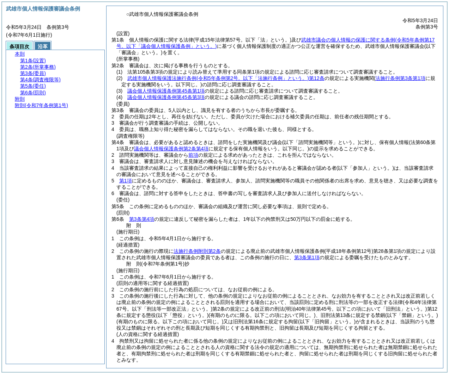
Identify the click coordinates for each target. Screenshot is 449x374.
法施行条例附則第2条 (197, 251)
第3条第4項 (141, 219)
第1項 (125, 180)
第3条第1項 (307, 257)
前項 (193, 155)
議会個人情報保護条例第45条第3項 (166, 97)
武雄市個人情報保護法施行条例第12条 (225, 78)
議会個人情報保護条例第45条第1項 (166, 91)
